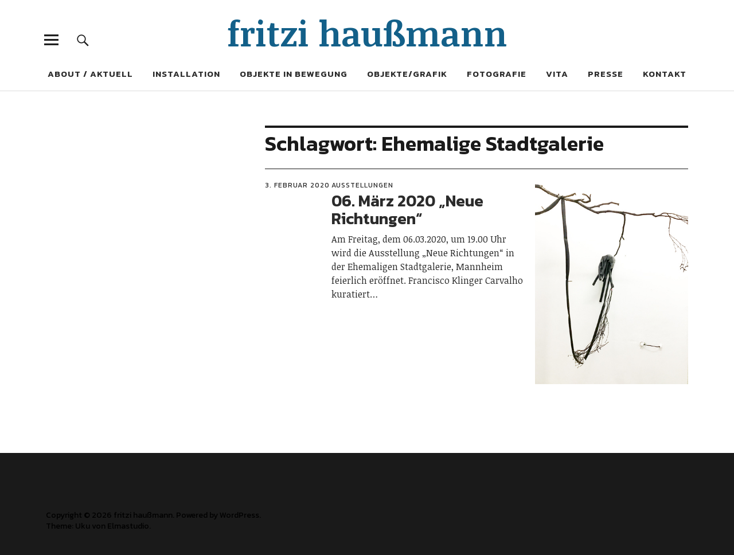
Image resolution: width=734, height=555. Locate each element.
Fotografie (496, 73)
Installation (186, 73)
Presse (605, 73)
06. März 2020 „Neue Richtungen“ (407, 209)
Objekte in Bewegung (294, 73)
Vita (557, 73)
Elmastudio (128, 526)
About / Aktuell (90, 73)
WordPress (239, 515)
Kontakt (664, 73)
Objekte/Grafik (407, 73)
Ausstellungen (362, 185)
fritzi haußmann (367, 32)
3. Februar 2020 (297, 185)
